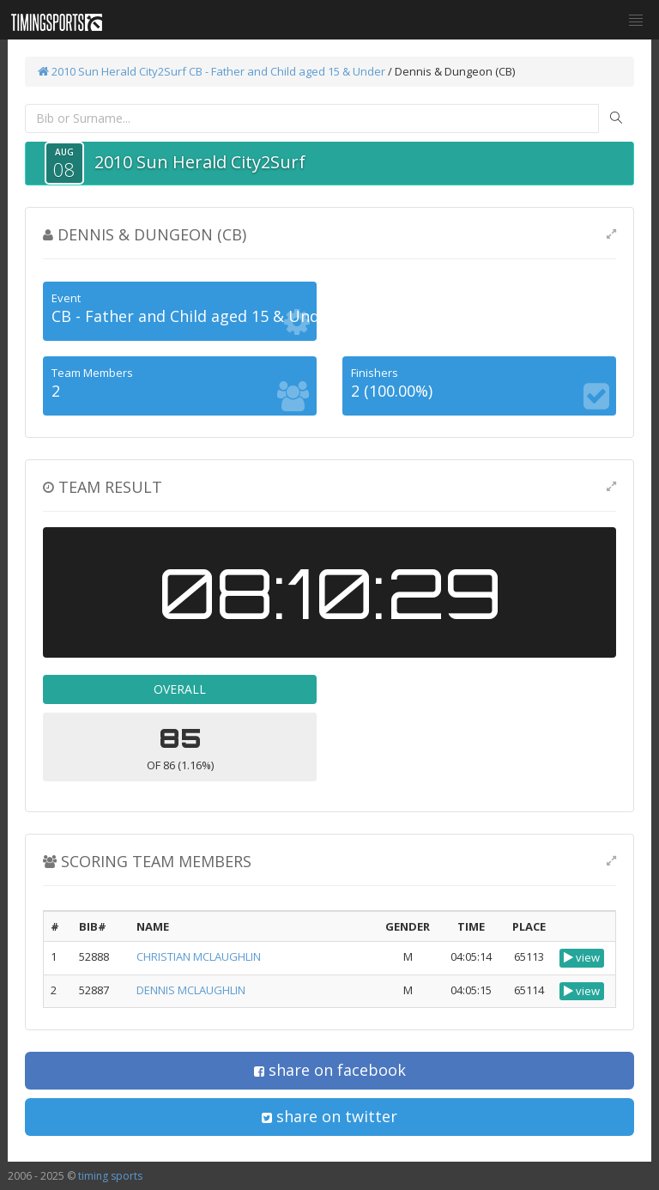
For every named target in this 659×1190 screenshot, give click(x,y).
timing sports (110, 1176)
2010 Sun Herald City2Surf (112, 71)
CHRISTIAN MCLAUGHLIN (198, 956)
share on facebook (330, 1069)
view (582, 957)
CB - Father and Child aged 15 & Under (288, 71)
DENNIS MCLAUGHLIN (190, 990)
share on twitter (329, 1116)
